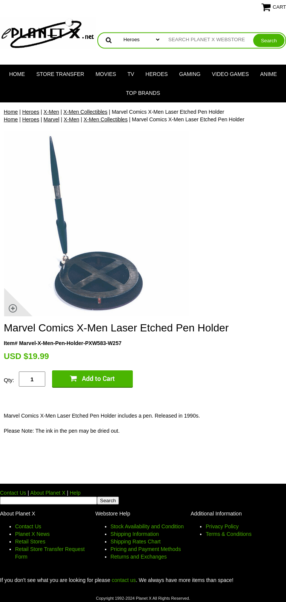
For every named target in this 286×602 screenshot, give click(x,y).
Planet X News (32, 534)
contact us (124, 580)
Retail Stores (30, 542)
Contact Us (13, 493)
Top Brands (143, 93)
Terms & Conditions (228, 534)
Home (17, 74)
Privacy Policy (222, 526)
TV (131, 74)
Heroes (157, 74)
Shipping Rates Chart (136, 542)
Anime (268, 74)
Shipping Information (135, 534)
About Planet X (47, 493)
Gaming (190, 74)
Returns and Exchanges (139, 557)
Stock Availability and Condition (147, 526)
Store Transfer (60, 74)
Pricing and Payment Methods (146, 549)
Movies (105, 74)
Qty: (9, 380)
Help (75, 493)
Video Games (230, 74)
